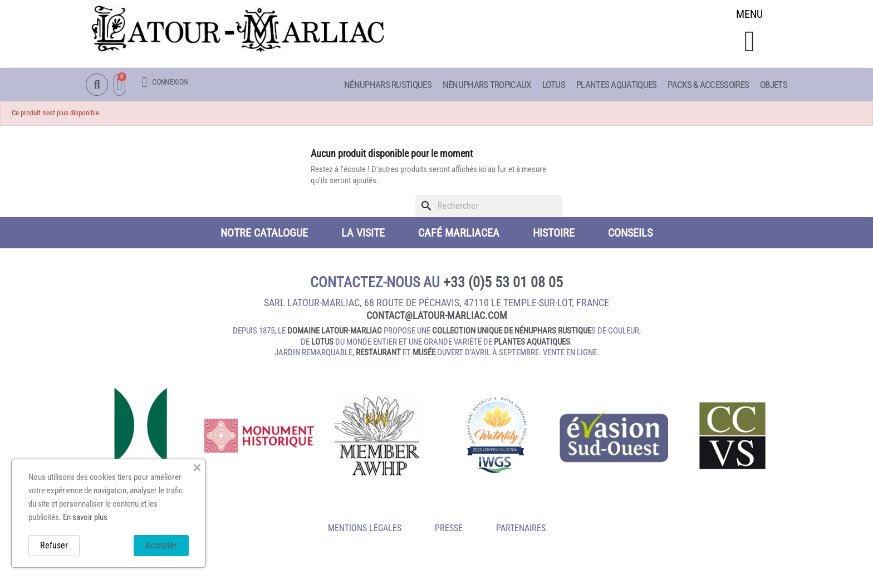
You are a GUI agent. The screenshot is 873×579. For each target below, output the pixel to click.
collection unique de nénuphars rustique (511, 332)
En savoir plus (85, 517)
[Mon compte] (165, 82)
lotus (322, 343)
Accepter (161, 545)
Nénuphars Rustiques (387, 85)
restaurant (378, 354)
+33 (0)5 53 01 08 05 (503, 284)
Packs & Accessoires (708, 85)
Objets (773, 85)
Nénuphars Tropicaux (487, 85)
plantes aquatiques (532, 343)
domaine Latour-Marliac (334, 332)
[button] (750, 42)
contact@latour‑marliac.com (436, 317)
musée (424, 354)
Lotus (554, 85)
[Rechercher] (488, 208)
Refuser (54, 545)
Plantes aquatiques (616, 85)
